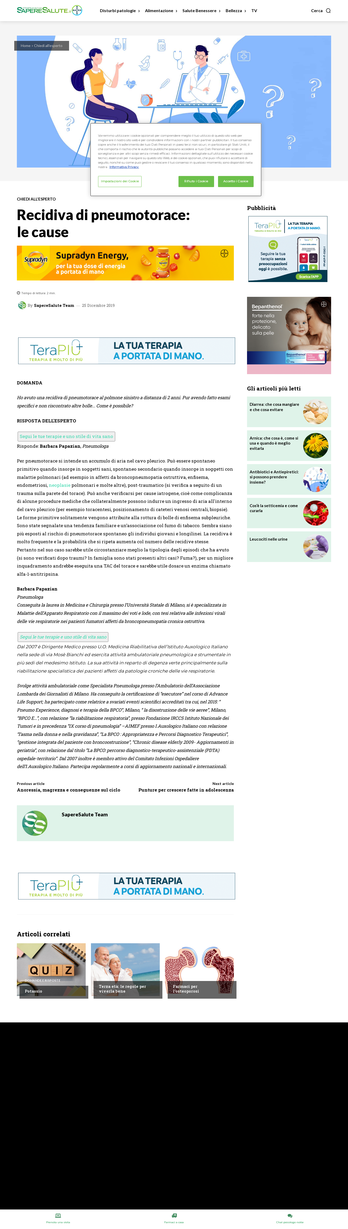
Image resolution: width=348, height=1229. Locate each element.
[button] (321, 10)
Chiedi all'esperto (48, 45)
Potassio (33, 991)
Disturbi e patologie (191, 975)
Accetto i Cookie (235, 181)
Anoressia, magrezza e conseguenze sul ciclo (68, 790)
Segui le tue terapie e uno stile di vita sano (66, 436)
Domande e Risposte (42, 980)
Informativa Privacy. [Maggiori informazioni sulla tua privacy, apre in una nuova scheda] (124, 167)
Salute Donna (111, 975)
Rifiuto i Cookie (196, 181)
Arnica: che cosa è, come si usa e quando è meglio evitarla (274, 443)
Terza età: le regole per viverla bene (122, 989)
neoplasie (59, 485)
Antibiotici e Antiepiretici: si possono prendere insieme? (274, 476)
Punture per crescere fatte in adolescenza (186, 790)
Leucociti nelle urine (269, 539)
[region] (176, 159)
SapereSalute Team (54, 305)
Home (26, 45)
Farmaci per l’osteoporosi (186, 989)
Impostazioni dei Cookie (120, 181)
